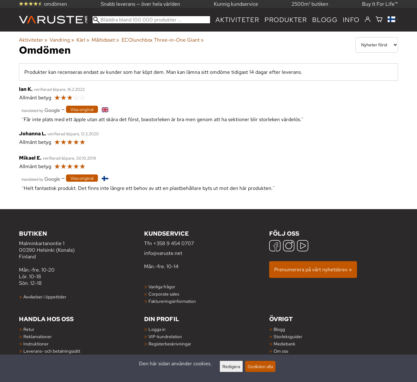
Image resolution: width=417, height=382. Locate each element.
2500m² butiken (310, 4)
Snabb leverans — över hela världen (140, 4)
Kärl (82, 40)
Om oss (281, 351)
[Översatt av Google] (40, 110)
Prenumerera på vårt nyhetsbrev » (313, 269)
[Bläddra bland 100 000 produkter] (151, 20)
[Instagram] (288, 246)
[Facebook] (275, 246)
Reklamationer (37, 336)
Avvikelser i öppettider (44, 297)
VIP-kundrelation (165, 336)
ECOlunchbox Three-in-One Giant (163, 40)
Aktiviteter (237, 19)
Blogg (279, 329)
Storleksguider (288, 336)
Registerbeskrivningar (169, 344)
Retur (28, 329)
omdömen (43, 4)
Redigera (231, 366)
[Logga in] (368, 19)
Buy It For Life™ (380, 4)
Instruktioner (36, 344)
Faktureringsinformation (172, 301)
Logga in (157, 329)
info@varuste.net (163, 253)
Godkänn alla (260, 366)
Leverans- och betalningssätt (51, 351)
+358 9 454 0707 (173, 243)
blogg (325, 19)
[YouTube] (302, 246)
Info (351, 19)
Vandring (62, 40)
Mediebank (284, 344)
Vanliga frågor (161, 287)
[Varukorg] (379, 20)
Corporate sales (163, 294)
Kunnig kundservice (236, 4)
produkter (285, 19)
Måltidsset (105, 40)
